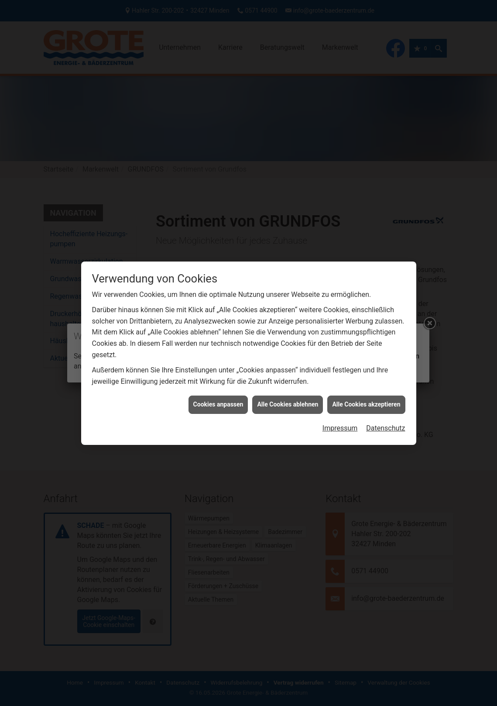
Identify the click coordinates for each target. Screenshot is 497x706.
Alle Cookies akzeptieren (366, 373)
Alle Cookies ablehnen (287, 373)
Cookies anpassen (218, 373)
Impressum (340, 397)
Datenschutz (385, 397)
